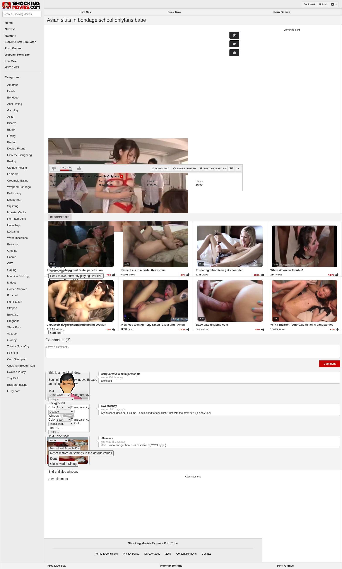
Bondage (13, 97)
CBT (10, 263)
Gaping (11, 270)
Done (53, 458)
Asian (10, 116)
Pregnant (13, 321)
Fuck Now (174, 12)
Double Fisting (16, 148)
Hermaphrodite (16, 218)
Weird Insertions (17, 237)
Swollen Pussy (16, 372)
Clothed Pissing (17, 167)
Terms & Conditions (106, 553)
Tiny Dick (13, 378)
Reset (81, 453)
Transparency (80, 395)
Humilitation (14, 301)
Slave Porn (14, 327)
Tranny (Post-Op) (18, 346)
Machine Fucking (18, 276)
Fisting (11, 136)
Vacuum (12, 333)
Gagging (12, 110)
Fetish (11, 91)
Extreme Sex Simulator (20, 42)
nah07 (54, 185)
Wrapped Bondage (19, 187)
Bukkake (12, 314)
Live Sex (10, 61)
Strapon (12, 308)
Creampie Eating (17, 180)
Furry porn (13, 391)
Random (10, 35)
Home (9, 22)
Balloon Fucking (17, 384)
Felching (12, 352)
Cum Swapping (16, 359)
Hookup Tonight (171, 565)
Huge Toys (14, 225)
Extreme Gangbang (19, 155)
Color (52, 395)
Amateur (12, 85)
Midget (11, 282)
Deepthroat (14, 199)
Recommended (60, 217)
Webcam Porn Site (17, 54)
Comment (330, 363)
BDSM (11, 129)
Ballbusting (14, 193)
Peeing (11, 161)
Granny (12, 340)
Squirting (12, 206)
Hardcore (86, 176)
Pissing (11, 142)
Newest (10, 29)
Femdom (12, 174)
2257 (168, 553)
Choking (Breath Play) (21, 365)
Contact (206, 553)
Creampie (100, 176)
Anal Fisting (14, 103)
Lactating (13, 231)
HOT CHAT (12, 67)
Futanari (12, 295)
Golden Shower (17, 289)
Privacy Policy (131, 553)
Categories (12, 77)
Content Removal (186, 553)
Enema (11, 257)
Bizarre (11, 123)
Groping (12, 250)
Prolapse (12, 244)
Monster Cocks (16, 212)
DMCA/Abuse (152, 553)
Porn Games (13, 48)
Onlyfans (113, 176)
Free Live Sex (56, 565)
